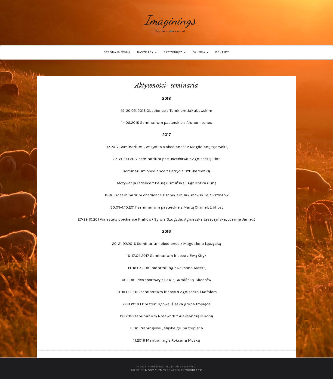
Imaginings (170, 20)
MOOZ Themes (155, 370)
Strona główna (117, 52)
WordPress (193, 370)
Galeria (200, 52)
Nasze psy (147, 52)
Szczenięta (175, 52)
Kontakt (222, 52)
